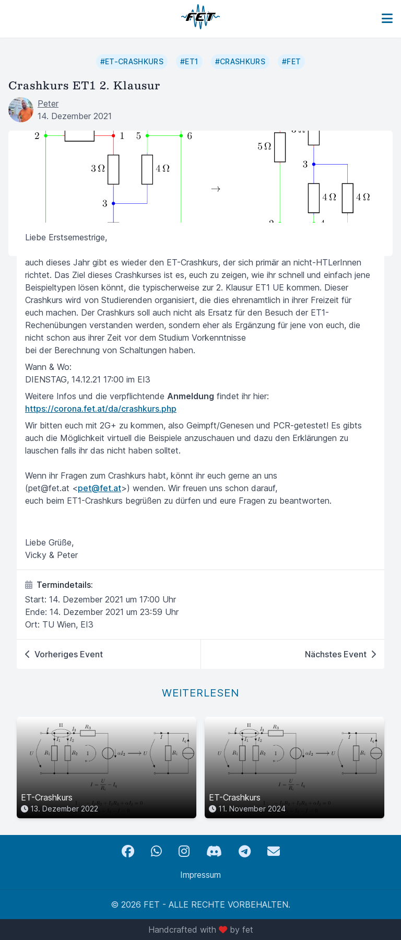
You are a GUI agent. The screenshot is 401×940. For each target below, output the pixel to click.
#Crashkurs (240, 61)
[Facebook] (128, 851)
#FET (291, 61)
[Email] (273, 851)
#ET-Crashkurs (132, 61)
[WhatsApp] (156, 851)
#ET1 (189, 61)
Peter (48, 103)
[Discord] (214, 851)
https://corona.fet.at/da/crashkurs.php (100, 408)
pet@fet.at (99, 488)
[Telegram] (245, 851)
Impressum (200, 874)
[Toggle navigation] (387, 18)
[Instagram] (184, 851)
